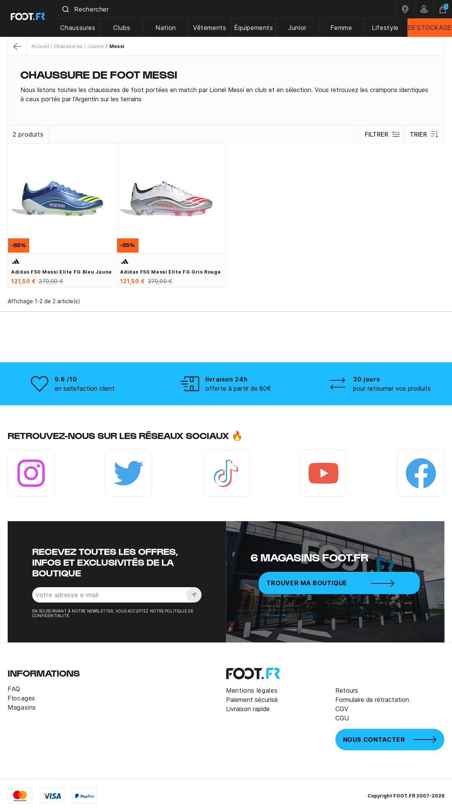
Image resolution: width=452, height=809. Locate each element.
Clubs (124, 27)
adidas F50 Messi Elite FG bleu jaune (61, 272)
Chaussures (80, 27)
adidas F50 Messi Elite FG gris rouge (170, 272)
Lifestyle (385, 27)
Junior (298, 27)
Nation (168, 27)
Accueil (40, 46)
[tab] (226, 94)
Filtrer (382, 134)
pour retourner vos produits (392, 388)
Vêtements (211, 27)
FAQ (14, 689)
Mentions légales (251, 690)
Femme (342, 27)
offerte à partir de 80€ (238, 388)
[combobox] (227, 9)
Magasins (22, 707)
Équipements (254, 27)
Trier (424, 134)
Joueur (95, 46)
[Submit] (68, 9)
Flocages (21, 698)
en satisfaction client (84, 388)
